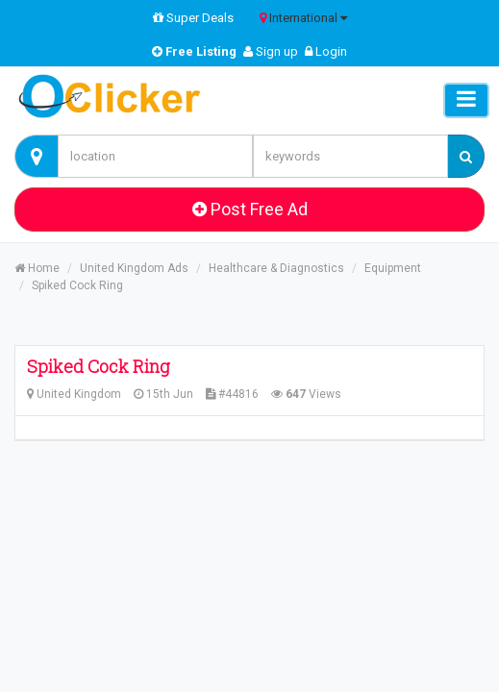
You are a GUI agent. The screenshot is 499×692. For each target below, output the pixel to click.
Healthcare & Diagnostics (276, 268)
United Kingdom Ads (134, 268)
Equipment (392, 268)
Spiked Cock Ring (77, 285)
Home (37, 268)
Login (326, 51)
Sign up (270, 51)
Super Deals (193, 18)
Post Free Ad (250, 209)
